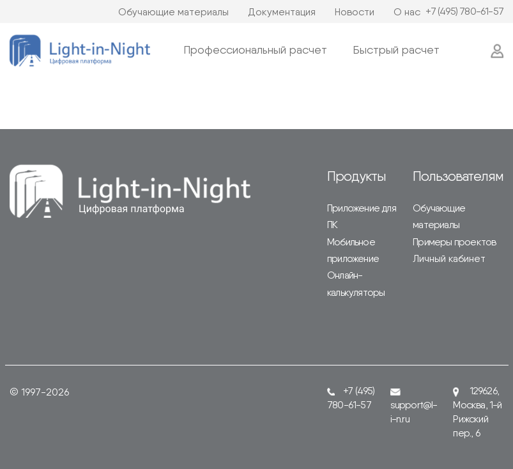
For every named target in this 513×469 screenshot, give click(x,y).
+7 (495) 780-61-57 (464, 11)
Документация (282, 12)
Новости (354, 12)
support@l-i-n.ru (414, 407)
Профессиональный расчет (255, 49)
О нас (407, 12)
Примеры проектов (454, 242)
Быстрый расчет (396, 49)
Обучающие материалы (173, 12)
